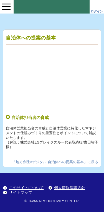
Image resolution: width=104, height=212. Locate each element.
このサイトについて (26, 188)
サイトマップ (20, 192)
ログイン (97, 11)
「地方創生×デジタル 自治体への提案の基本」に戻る (55, 162)
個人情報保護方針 (69, 188)
